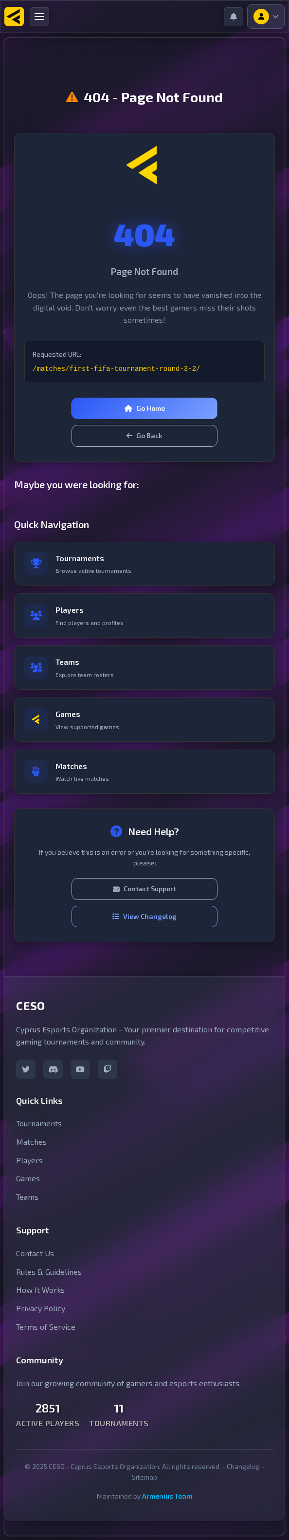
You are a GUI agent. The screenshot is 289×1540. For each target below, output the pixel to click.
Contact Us (35, 1253)
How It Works (40, 1289)
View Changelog (144, 916)
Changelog (243, 1466)
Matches (31, 1141)
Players (29, 1160)
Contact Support (144, 888)
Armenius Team (167, 1496)
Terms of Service (45, 1326)
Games (28, 1178)
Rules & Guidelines (49, 1271)
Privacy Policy (40, 1308)
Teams (27, 1196)
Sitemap (144, 1477)
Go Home (145, 408)
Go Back (144, 435)
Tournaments (39, 1123)
